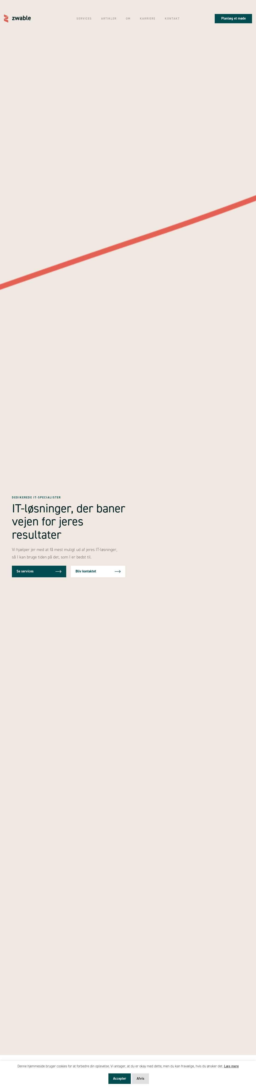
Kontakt (172, 18)
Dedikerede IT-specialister (36, 497)
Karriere (148, 18)
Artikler (109, 18)
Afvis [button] (140, 1078)
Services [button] (84, 18)
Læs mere (231, 1066)
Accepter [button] (119, 1078)
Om (128, 18)
